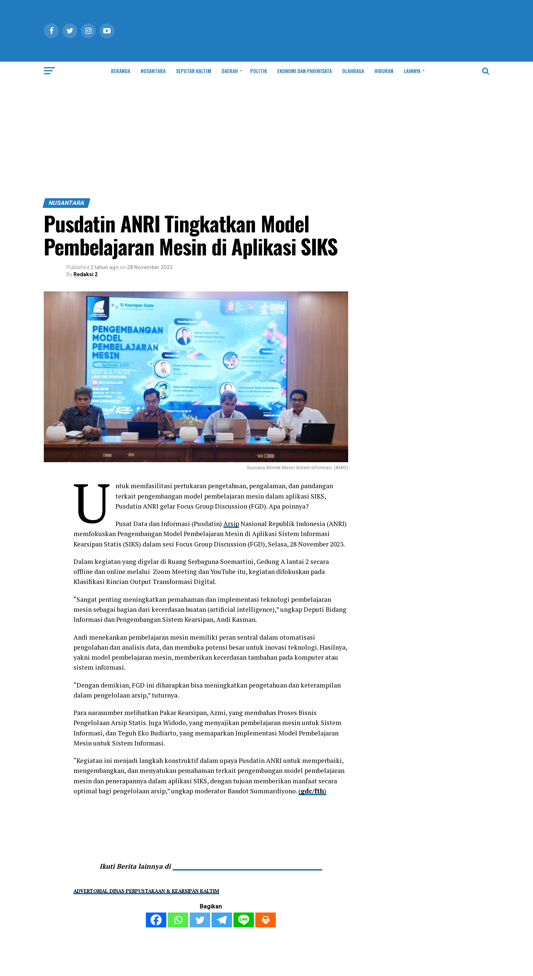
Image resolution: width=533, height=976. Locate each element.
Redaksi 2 (85, 274)
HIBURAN (384, 71)
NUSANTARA (153, 71)
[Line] (243, 920)
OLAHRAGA (353, 71)
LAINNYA (412, 71)
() (312, 791)
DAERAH (230, 71)
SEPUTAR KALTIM (193, 71)
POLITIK (258, 71)
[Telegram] (222, 920)
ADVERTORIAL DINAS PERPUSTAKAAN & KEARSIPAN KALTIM (146, 891)
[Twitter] (200, 920)
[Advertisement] (266, 143)
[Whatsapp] (178, 920)
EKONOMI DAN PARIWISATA (304, 71)
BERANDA (120, 71)
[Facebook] (156, 920)
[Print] (265, 920)
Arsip (231, 523)
